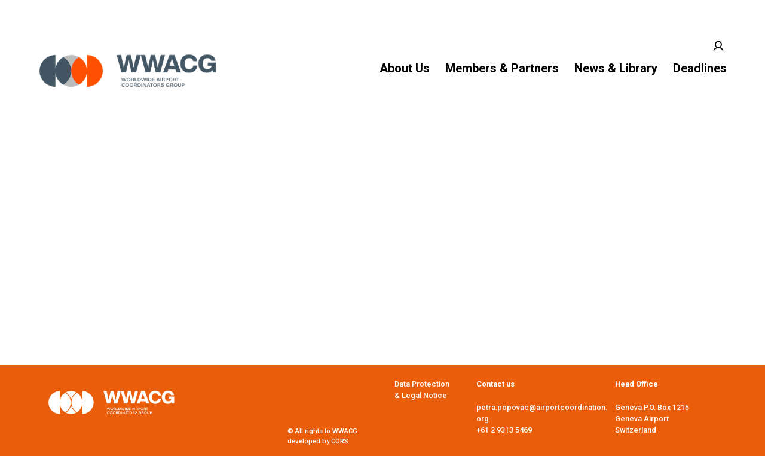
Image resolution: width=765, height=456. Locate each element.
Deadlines (700, 68)
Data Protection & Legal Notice (421, 389)
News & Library (615, 68)
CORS (339, 441)
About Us (405, 68)
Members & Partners (502, 68)
